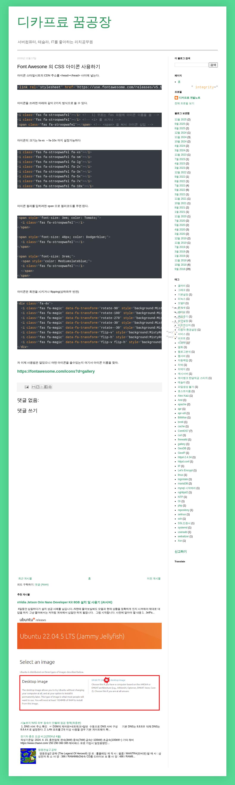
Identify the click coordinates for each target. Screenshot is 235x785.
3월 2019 (180, 251)
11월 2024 (180, 137)
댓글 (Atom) (42, 584)
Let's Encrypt (185, 470)
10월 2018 (180, 264)
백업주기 (183, 316)
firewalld (182, 439)
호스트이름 (184, 391)
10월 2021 (180, 203)
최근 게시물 (25, 578)
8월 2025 (180, 128)
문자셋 (182, 307)
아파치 (182, 342)
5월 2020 (180, 225)
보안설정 (183, 320)
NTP (180, 496)
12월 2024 (180, 132)
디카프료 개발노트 (189, 97)
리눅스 (182, 298)
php (180, 505)
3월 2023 (180, 167)
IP (179, 466)
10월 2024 (180, 141)
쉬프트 (182, 338)
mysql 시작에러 (187, 488)
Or (179, 501)
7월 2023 (180, 159)
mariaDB (183, 483)
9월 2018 (180, 269)
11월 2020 (180, 216)
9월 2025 (180, 123)
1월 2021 (180, 211)
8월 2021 (180, 207)
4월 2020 (180, 229)
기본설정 (183, 294)
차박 (180, 364)
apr (180, 408)
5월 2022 (180, 189)
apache (182, 404)
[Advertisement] (89, 541)
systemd (183, 527)
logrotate (183, 479)
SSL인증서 (184, 523)
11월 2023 (180, 154)
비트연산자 (184, 325)
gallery (181, 444)
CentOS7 (183, 430)
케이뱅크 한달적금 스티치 (193, 378)
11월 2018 (180, 260)
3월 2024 (180, 150)
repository (183, 510)
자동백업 (183, 360)
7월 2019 (180, 247)
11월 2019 (180, 242)
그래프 (182, 290)
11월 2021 (180, 198)
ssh (180, 518)
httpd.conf (183, 461)
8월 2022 (180, 181)
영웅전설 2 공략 (47, 749)
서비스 (182, 334)
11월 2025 (180, 119)
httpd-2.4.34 (185, 457)
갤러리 (182, 285)
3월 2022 (180, 194)
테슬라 (182, 382)
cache (181, 426)
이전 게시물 (154, 578)
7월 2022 (180, 185)
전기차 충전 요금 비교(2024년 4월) (40, 736)
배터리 (182, 312)
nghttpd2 (183, 492)
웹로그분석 (184, 351)
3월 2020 (180, 233)
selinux (182, 514)
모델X (181, 303)
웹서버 (182, 356)
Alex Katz (183, 395)
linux (180, 474)
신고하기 (181, 551)
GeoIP (181, 452)
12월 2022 (180, 172)
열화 (180, 347)
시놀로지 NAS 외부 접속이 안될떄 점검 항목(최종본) (50, 722)
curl (180, 435)
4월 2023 (180, 163)
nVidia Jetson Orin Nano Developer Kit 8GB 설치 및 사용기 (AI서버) (64, 602)
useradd (182, 532)
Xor (180, 540)
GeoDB (182, 448)
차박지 (182, 369)
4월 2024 (180, 145)
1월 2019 (180, 255)
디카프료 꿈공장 (64, 22)
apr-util (182, 413)
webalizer (183, 536)
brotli (180, 422)
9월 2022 (180, 176)
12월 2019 (180, 238)
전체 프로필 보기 (184, 103)
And (180, 400)
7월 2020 (180, 220)
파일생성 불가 (186, 386)
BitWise (182, 417)
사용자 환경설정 (187, 329)
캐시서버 (183, 373)
